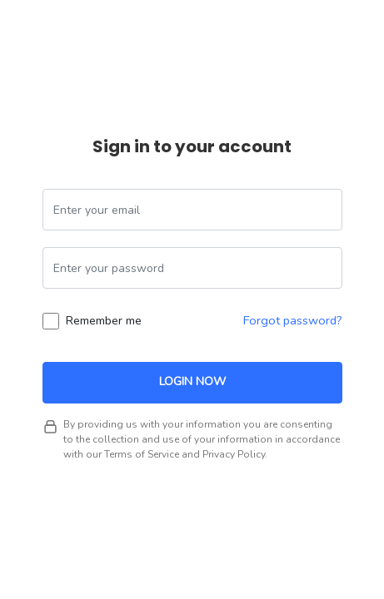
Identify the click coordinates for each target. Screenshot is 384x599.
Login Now (192, 381)
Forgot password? (292, 320)
